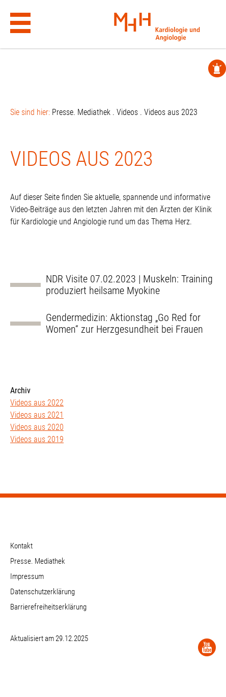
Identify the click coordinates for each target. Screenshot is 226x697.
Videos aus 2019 (37, 439)
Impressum (27, 576)
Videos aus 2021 (37, 415)
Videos (127, 112)
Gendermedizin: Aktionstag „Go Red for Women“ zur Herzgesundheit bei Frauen (124, 323)
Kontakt (21, 545)
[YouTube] (207, 647)
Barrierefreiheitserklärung (48, 607)
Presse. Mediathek (81, 112)
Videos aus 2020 (37, 427)
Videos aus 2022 (37, 403)
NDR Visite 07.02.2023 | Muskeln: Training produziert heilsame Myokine (129, 285)
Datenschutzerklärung (42, 591)
